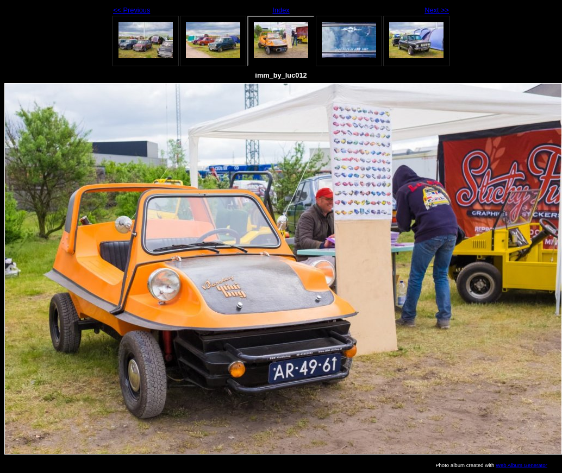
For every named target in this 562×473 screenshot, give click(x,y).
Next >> (436, 10)
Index (280, 10)
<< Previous (131, 10)
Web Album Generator (521, 465)
